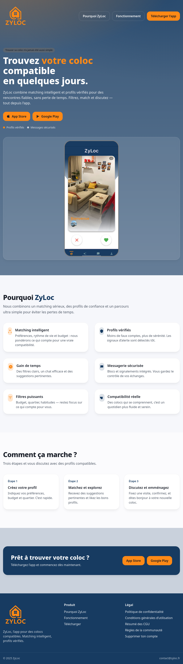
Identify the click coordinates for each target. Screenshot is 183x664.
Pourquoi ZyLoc (94, 16)
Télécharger (72, 624)
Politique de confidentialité (144, 612)
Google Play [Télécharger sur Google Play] (47, 116)
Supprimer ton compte (141, 636)
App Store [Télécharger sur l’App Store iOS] (16, 116)
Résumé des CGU (137, 624)
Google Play (159, 561)
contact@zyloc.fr (169, 658)
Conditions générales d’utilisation (149, 618)
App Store (133, 561)
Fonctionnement (128, 16)
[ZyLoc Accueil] (15, 16)
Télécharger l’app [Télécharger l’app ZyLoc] (163, 16)
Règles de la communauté (143, 630)
